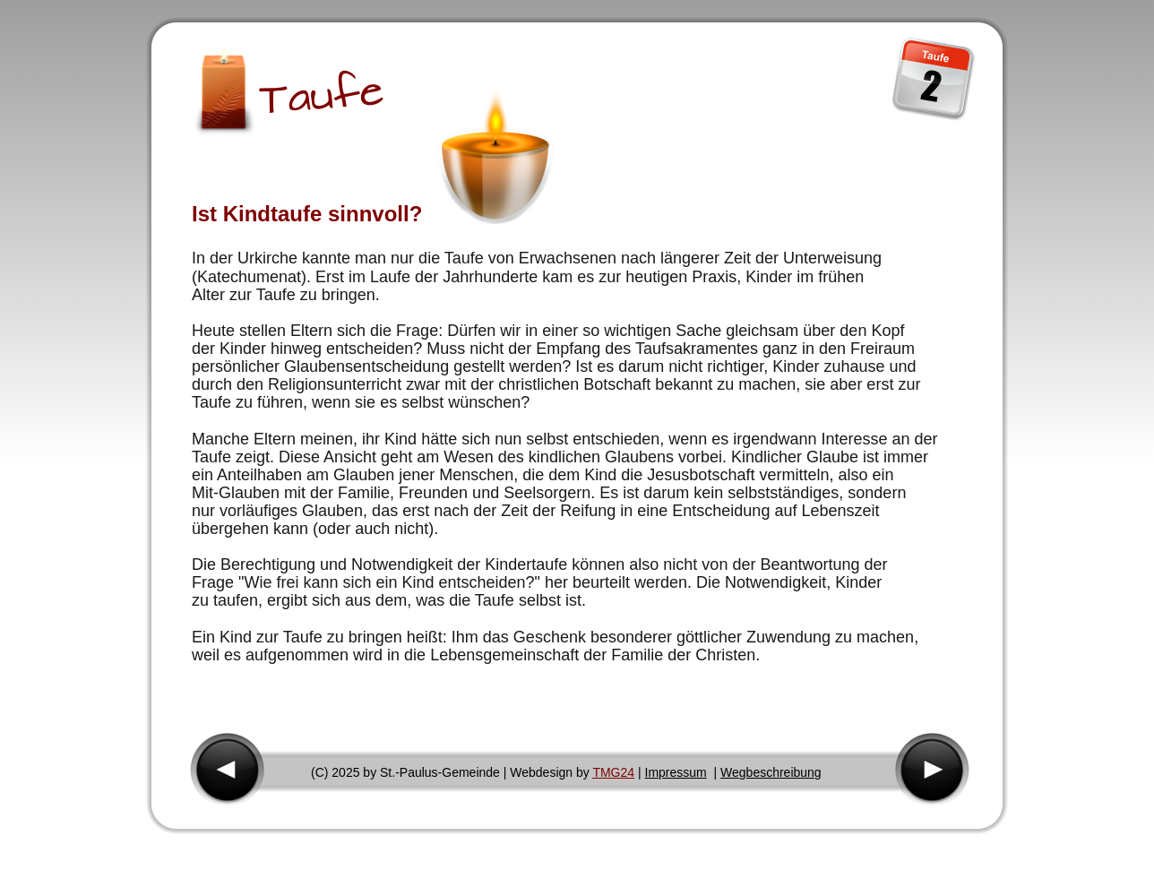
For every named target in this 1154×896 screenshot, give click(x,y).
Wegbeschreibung (771, 772)
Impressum (676, 772)
